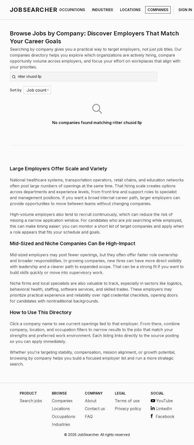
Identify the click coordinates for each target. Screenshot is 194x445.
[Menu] (37, 90)
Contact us (95, 408)
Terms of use (127, 400)
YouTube (162, 400)
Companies (62, 400)
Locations (61, 408)
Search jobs (31, 400)
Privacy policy (128, 408)
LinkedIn (161, 408)
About (90, 400)
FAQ (89, 416)
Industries (61, 424)
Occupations (63, 416)
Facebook (162, 416)
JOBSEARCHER (33, 9)
